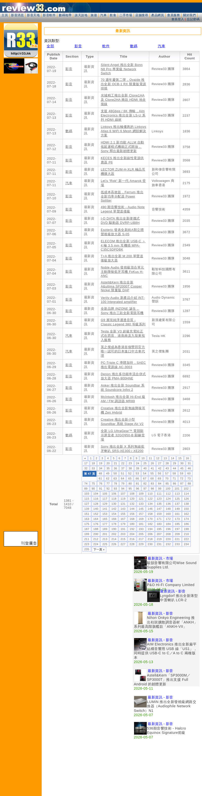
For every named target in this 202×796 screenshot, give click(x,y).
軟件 (106, 46)
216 (132, 539)
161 (177, 513)
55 (152, 473)
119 (122, 498)
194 (150, 528)
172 (168, 518)
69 (159, 478)
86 (174, 483)
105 (104, 493)
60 (189, 473)
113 (177, 493)
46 (189, 468)
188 (95, 528)
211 (86, 539)
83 (152, 483)
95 (130, 488)
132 (132, 503)
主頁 (5, 15)
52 (130, 473)
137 (177, 503)
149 (177, 508)
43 (167, 468)
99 (159, 488)
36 (115, 468)
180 (132, 523)
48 (100, 473)
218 (150, 539)
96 (137, 488)
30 (182, 463)
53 (137, 473)
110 (150, 493)
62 (107, 478)
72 (181, 478)
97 (145, 488)
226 (113, 544)
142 (113, 508)
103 (86, 493)
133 (141, 503)
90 (93, 488)
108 (132, 493)
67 (144, 478)
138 (186, 503)
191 (122, 528)
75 (93, 483)
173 (177, 518)
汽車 (103, 15)
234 (186, 544)
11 (150, 458)
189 (104, 528)
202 (113, 534)
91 (100, 488)
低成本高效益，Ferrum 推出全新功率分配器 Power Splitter (122, 196)
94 (122, 488)
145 (141, 508)
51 (122, 473)
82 (145, 483)
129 (104, 503)
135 (159, 503)
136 (168, 503)
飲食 (113, 15)
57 (166, 473)
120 (132, 498)
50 (115, 473)
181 (141, 523)
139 (86, 508)
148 (168, 508)
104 (95, 493)
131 (122, 503)
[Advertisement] (59, 614)
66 (137, 478)
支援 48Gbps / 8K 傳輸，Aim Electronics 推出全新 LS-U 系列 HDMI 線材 (123, 115)
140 (95, 508)
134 (150, 503)
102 (186, 488)
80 (130, 483)
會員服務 (173, 15)
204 (132, 534)
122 (150, 498)
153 (104, 513)
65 (130, 478)
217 (141, 539)
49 (107, 473)
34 (100, 468)
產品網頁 (157, 15)
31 (189, 463)
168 (132, 518)
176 (95, 523)
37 (122, 468)
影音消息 (17, 15)
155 (122, 513)
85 (167, 483)
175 (86, 523)
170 (150, 518)
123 (159, 498)
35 (108, 468)
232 (168, 544)
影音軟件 (49, 15)
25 (145, 463)
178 (113, 523)
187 (86, 528)
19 (100, 463)
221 (177, 539)
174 (186, 518)
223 (86, 544)
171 (159, 518)
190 (113, 528)
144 (132, 508)
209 (177, 534)
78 (115, 483)
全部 (50, 46)
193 (141, 528)
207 (159, 534)
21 (115, 463)
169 (141, 518)
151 (86, 513)
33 (93, 468)
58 (174, 473)
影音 (78, 46)
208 (168, 534)
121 (141, 498)
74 (86, 483)
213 (104, 539)
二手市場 (125, 15)
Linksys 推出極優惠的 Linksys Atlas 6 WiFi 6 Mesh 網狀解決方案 (123, 131)
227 (122, 544)
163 (86, 518)
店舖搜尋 (141, 15)
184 (168, 523)
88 (189, 483)
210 (186, 534)
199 (86, 534)
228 (132, 544)
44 (174, 468)
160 (168, 513)
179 (122, 523)
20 (108, 463)
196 (168, 528)
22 (122, 463)
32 (86, 468)
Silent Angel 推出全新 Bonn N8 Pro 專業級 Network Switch (122, 69)
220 (168, 539)
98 (152, 488)
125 (177, 498)
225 (104, 544)
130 (113, 503)
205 (141, 534)
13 (165, 458)
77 (108, 483)
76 (100, 483)
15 (180, 458)
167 (122, 518)
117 (104, 498)
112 (168, 493)
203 (122, 534)
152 (95, 513)
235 (86, 549)
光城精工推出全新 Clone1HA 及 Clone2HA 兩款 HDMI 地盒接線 (123, 100)
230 (150, 544)
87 (182, 483)
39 (137, 468)
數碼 (133, 46)
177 (104, 523)
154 (113, 513)
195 (159, 528)
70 (166, 478)
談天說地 (81, 15)
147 (159, 508)
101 (177, 488)
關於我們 (189, 15)
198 (186, 528)
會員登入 (177, 19)
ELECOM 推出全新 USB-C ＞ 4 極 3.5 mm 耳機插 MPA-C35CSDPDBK (123, 245)
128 (95, 503)
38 (130, 468)
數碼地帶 (65, 15)
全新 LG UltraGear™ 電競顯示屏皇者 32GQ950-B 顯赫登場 (123, 435)
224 (95, 544)
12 (158, 458)
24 (137, 463)
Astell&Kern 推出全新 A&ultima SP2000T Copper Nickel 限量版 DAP (121, 286)
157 (141, 513)
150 (186, 508)
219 (159, 539)
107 (122, 493)
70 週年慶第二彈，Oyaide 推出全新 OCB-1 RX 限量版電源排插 (123, 84)
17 (86, 463)
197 (177, 528)
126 (186, 498)
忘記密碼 (193, 19)
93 (115, 488)
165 (104, 518)
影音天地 (33, 15)
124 (168, 498)
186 (186, 523)
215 (122, 539)
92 (108, 488)
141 (104, 508)
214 (113, 539)
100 (168, 488)
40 (145, 468)
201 (104, 534)
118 (113, 498)
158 (150, 513)
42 (159, 468)
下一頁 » (99, 549)
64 (122, 478)
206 (150, 534)
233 (177, 544)
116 (95, 498)
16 (187, 458)
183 (159, 523)
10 (143, 458)
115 (86, 498)
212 (95, 539)
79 (122, 483)
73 (189, 478)
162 (186, 513)
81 (137, 483)
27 (159, 463)
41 (152, 468)
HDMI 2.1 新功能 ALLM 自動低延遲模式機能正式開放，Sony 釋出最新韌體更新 (122, 147)
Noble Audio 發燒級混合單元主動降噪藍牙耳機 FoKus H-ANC (122, 272)
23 (130, 463)
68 (152, 478)
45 (182, 468)
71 (174, 478)
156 (132, 513)
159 (159, 513)
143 (122, 508)
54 (144, 473)
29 (174, 463)
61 (100, 478)
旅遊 (94, 15)
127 (86, 503)
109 (141, 493)
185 (177, 523)
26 (152, 463)
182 (150, 523)
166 (113, 518)
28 (167, 463)
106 (113, 493)
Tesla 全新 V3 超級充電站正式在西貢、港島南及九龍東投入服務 (123, 336)
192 (132, 528)
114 (186, 493)
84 (159, 483)
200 (95, 534)
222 (186, 539)
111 (159, 493)
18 (93, 463)
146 (150, 508)
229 (141, 544)
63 (115, 478)
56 (159, 473)
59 (181, 473)
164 (95, 518)
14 (172, 458)
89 (86, 488)
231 (159, 544)
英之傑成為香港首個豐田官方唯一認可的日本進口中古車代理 (123, 351)
